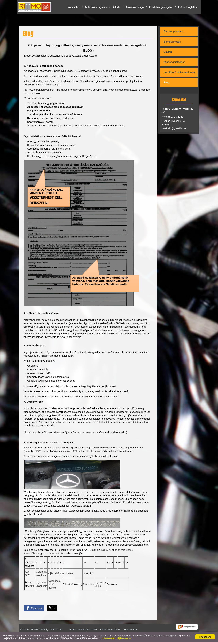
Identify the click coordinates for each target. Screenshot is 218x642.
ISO (102, 549)
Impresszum (131, 629)
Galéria (168, 52)
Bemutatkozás (172, 42)
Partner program (173, 31)
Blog (166, 82)
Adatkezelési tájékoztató (83, 629)
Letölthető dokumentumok (179, 72)
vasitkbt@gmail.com (174, 128)
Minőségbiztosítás (174, 62)
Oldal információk (110, 629)
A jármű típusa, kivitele (61, 573)
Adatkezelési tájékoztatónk (117, 638)
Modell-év (88, 584)
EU (89, 549)
